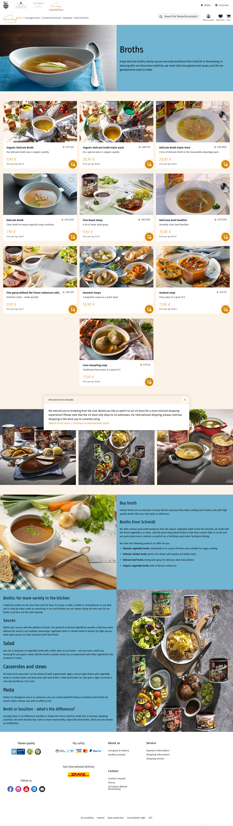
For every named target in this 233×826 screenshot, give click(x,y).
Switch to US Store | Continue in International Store (79, 423)
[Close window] (185, 399)
